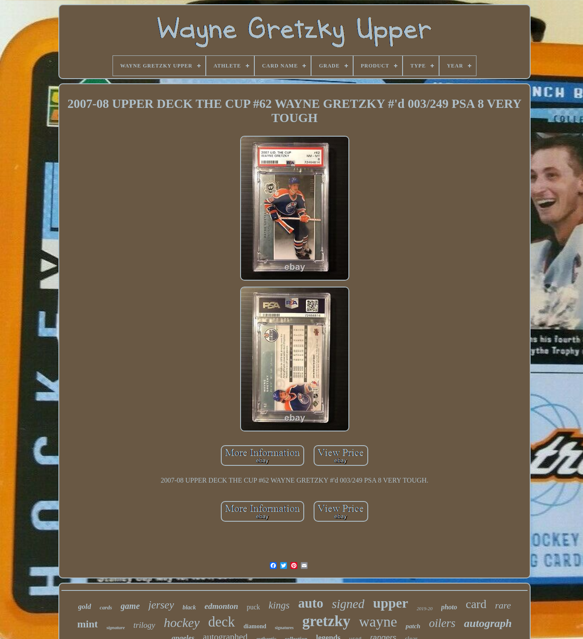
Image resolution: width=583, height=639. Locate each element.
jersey (161, 605)
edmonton (221, 606)
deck (221, 622)
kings (279, 605)
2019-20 (425, 608)
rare (503, 605)
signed (348, 604)
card (476, 604)
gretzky (326, 621)
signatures (284, 627)
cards (106, 607)
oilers (442, 623)
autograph (488, 623)
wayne (378, 622)
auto (311, 603)
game (130, 606)
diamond (255, 626)
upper (390, 603)
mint (87, 624)
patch (413, 626)
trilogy (145, 625)
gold (84, 606)
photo (449, 607)
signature (116, 627)
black (189, 607)
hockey (181, 622)
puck (253, 607)
